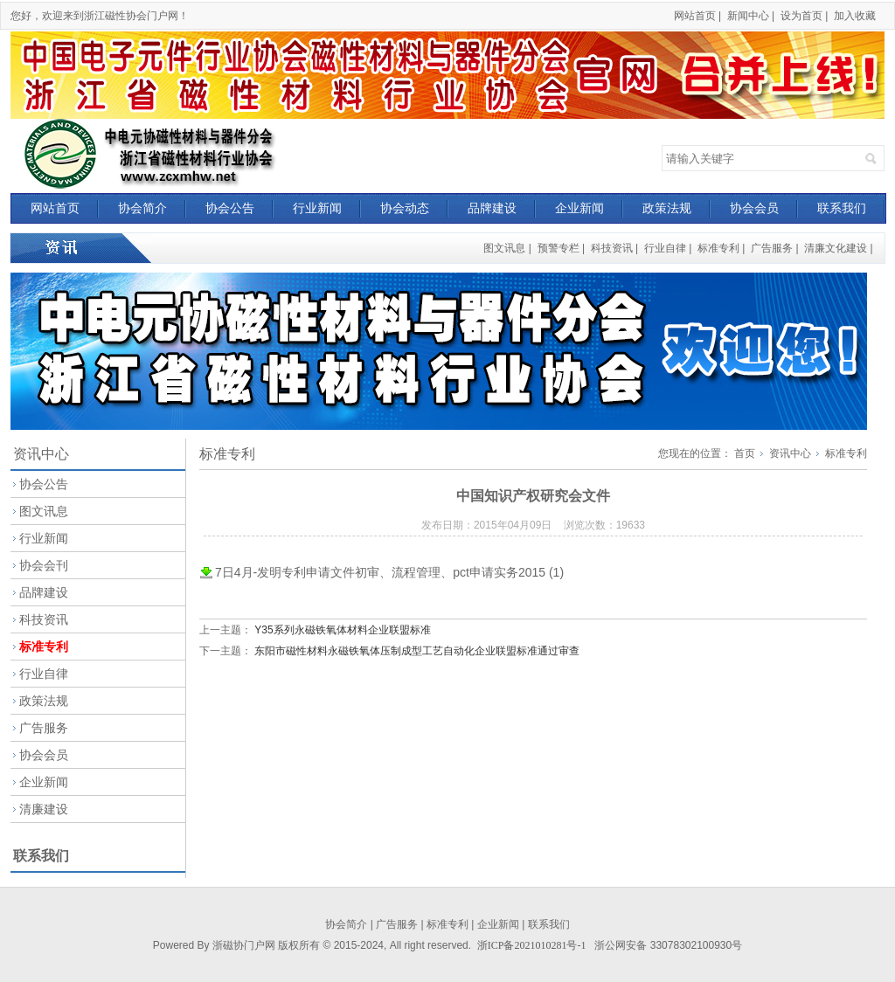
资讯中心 (790, 453)
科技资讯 (612, 248)
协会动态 (404, 208)
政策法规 (666, 208)
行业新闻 (317, 208)
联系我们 (841, 208)
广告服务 (772, 248)
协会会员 (754, 208)
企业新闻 (579, 208)
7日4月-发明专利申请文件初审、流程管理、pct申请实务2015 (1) (389, 572)
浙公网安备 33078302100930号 (668, 945)
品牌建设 (492, 208)
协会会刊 (43, 565)
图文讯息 (504, 248)
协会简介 (142, 208)
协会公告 (229, 208)
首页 (744, 453)
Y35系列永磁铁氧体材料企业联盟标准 (342, 630)
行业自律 (665, 248)
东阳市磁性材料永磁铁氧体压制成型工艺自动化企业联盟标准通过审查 (416, 651)
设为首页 (801, 16)
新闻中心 (748, 16)
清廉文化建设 (835, 248)
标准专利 (718, 248)
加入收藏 (855, 16)
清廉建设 (43, 809)
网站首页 (695, 16)
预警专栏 (558, 248)
